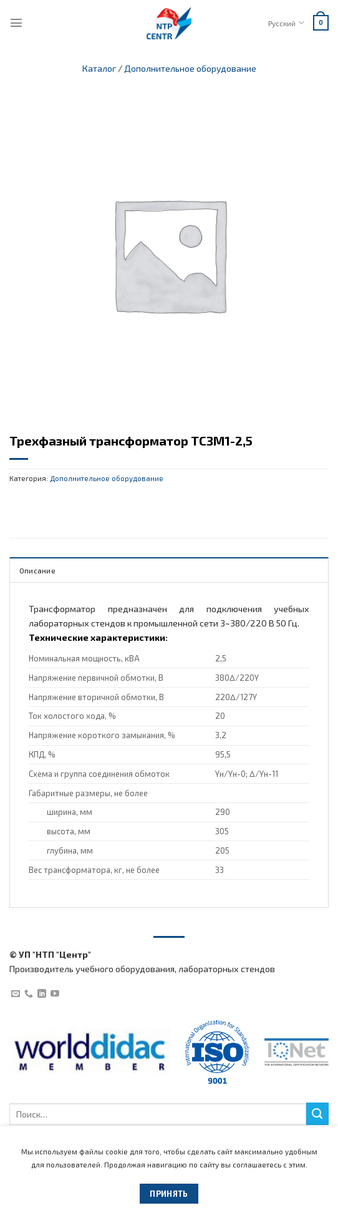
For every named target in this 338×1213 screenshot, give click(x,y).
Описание (37, 570)
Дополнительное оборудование (190, 68)
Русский (286, 23)
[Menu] (16, 22)
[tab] (169, 569)
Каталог (99, 68)
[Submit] (317, 1114)
